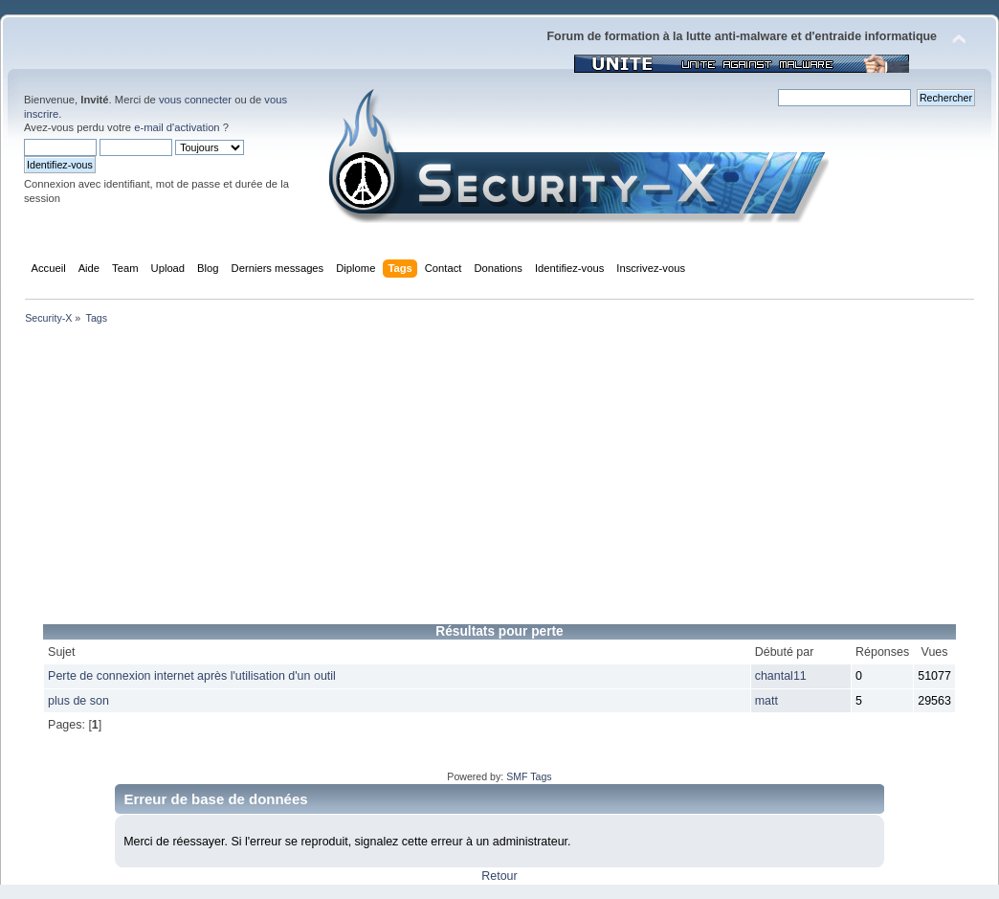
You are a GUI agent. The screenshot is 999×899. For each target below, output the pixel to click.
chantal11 (781, 676)
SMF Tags (529, 776)
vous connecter (195, 99)
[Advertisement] (499, 481)
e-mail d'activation (176, 127)
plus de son (78, 701)
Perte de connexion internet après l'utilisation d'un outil (192, 676)
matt (766, 701)
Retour (499, 876)
